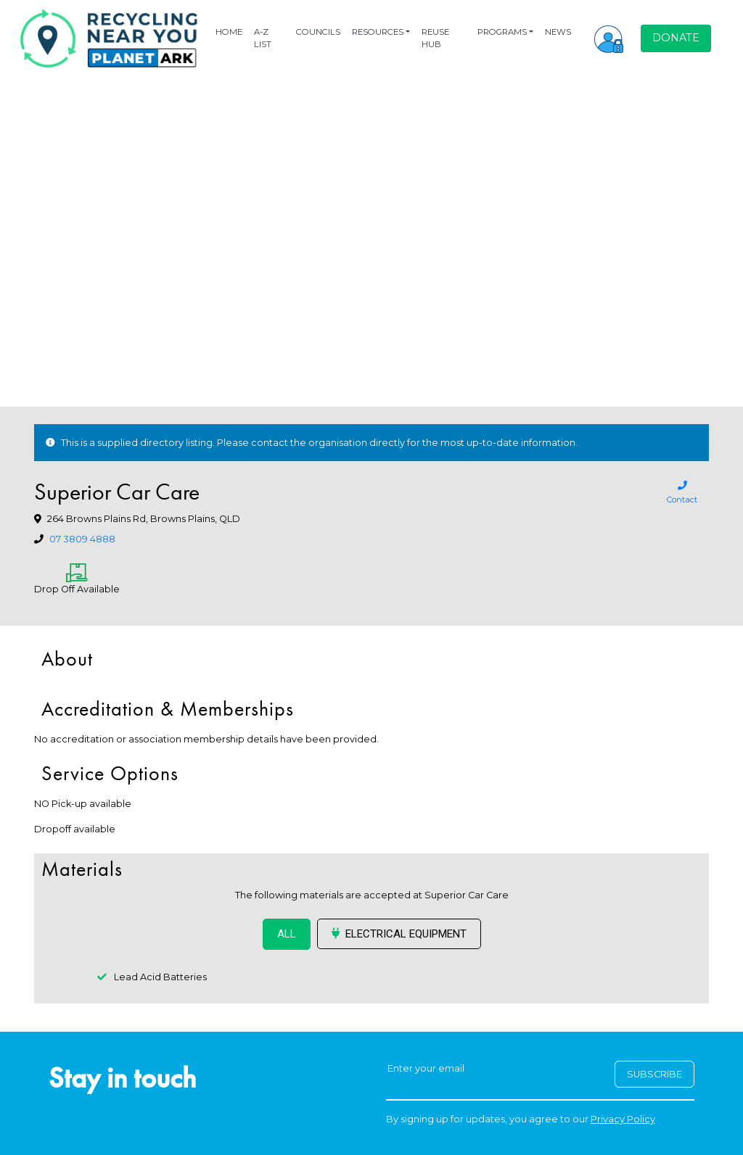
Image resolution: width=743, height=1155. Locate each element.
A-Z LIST (262, 38)
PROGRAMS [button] (502, 32)
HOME (228, 32)
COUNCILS (318, 32)
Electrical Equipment (399, 933)
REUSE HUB (435, 38)
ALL (286, 933)
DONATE (675, 37)
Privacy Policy (623, 1119)
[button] (608, 38)
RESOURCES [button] (377, 32)
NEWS (558, 32)
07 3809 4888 (82, 539)
